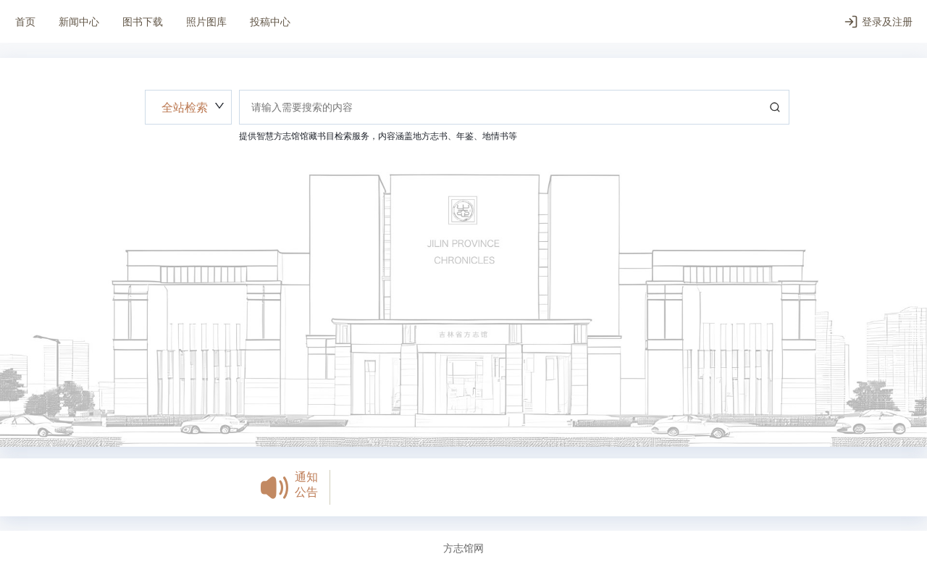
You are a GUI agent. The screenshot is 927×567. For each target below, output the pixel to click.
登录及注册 (878, 21)
